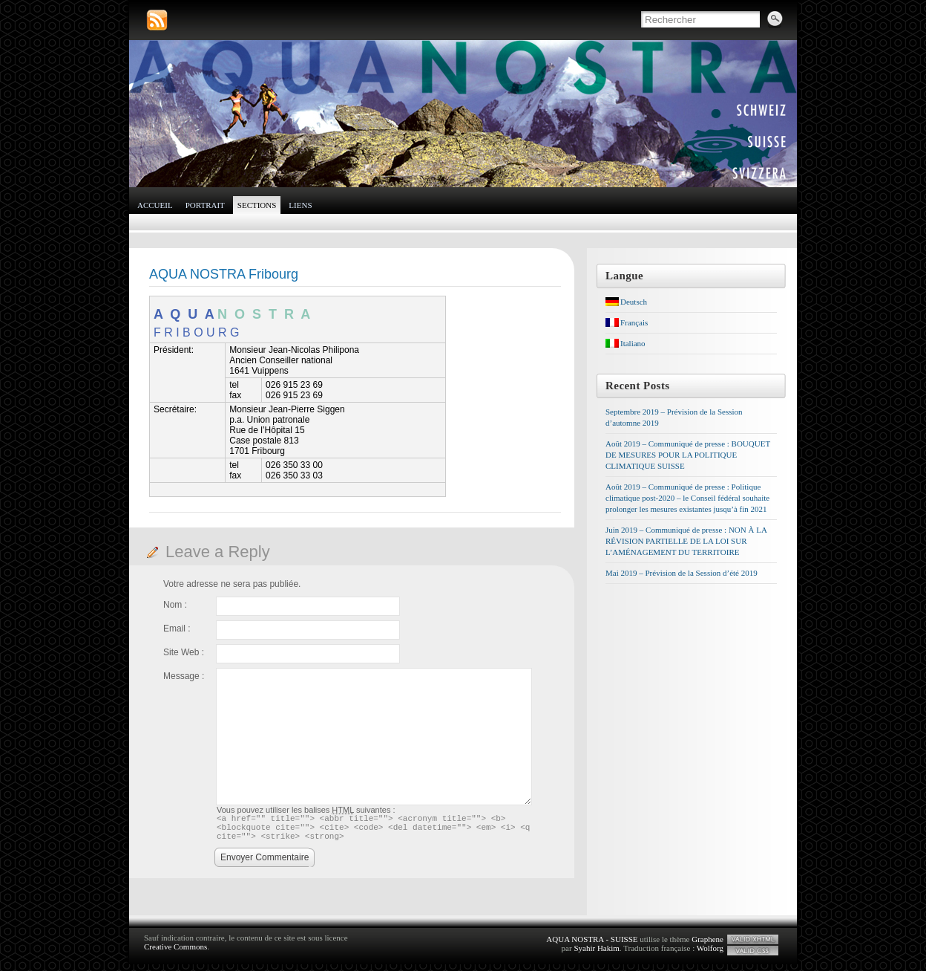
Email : (177, 628)
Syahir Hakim (596, 954)
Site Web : (183, 652)
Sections (257, 205)
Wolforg (710, 954)
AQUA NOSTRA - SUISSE (591, 945)
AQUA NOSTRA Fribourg (223, 274)
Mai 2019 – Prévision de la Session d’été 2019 (681, 572)
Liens (300, 205)
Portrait (205, 205)
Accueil (155, 205)
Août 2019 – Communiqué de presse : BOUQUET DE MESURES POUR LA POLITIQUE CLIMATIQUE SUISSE (687, 454)
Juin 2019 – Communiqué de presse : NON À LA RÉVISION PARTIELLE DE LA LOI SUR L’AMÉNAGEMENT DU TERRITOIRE (685, 540)
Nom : (175, 605)
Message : (183, 676)
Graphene (707, 945)
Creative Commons (175, 953)
